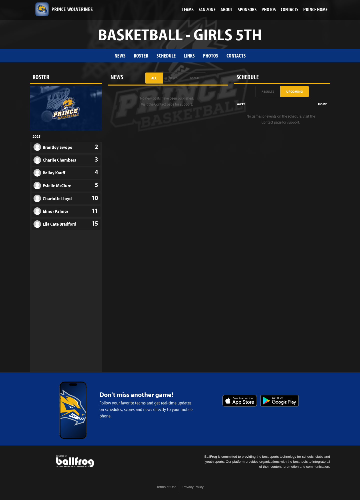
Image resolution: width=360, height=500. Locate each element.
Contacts (236, 55)
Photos (210, 55)
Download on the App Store (239, 400)
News (120, 55)
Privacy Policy (193, 487)
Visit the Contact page (157, 104)
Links (189, 55)
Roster (141, 55)
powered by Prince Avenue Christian (75, 461)
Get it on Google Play (279, 400)
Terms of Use (166, 487)
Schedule (166, 55)
